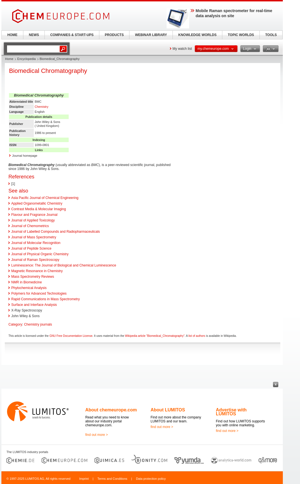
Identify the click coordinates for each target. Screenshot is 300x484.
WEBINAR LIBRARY (151, 35)
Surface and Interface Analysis (34, 305)
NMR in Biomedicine (26, 282)
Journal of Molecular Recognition (36, 243)
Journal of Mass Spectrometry (33, 237)
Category (15, 324)
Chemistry (41, 106)
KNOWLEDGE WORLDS (197, 35)
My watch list (182, 49)
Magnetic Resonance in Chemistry (37, 271)
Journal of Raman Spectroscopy (35, 260)
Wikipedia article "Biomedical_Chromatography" (155, 335)
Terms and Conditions (112, 478)
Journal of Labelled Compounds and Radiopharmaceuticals (55, 232)
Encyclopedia (26, 58)
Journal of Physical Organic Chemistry (39, 254)
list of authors (197, 335)
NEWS (34, 35)
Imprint (84, 478)
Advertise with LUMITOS (231, 411)
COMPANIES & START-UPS (71, 35)
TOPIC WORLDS (241, 35)
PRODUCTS (114, 35)
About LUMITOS (168, 409)
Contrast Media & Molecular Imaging (38, 209)
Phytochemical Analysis (28, 288)
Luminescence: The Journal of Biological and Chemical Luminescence (63, 265)
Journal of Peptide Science (31, 248)
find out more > (96, 435)
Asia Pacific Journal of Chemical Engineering (45, 198)
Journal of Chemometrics (30, 226)
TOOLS (271, 35)
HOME (12, 35)
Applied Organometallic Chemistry (36, 203)
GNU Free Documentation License (71, 335)
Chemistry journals (38, 324)
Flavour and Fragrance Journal (34, 215)
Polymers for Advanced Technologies (39, 293)
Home (9, 58)
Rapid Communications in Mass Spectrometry (45, 299)
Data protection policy (151, 478)
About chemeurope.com (111, 409)
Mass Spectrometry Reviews (32, 277)
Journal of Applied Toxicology (33, 220)
